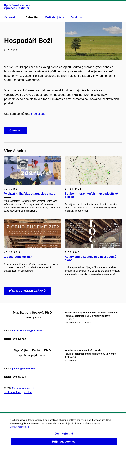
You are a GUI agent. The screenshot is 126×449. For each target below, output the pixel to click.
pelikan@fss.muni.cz (23, 368)
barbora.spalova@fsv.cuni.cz (28, 330)
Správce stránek (12, 392)
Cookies (28, 392)
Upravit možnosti (20, 429)
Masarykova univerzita (23, 388)
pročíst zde (38, 113)
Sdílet (15, 130)
